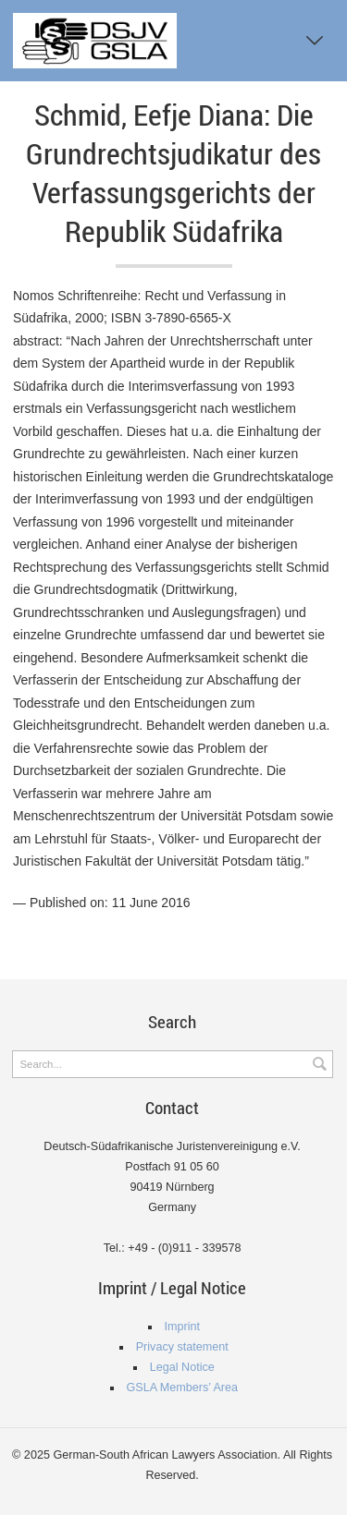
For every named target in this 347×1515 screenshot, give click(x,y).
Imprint (183, 1326)
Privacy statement (182, 1346)
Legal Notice (182, 1367)
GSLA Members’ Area (182, 1387)
